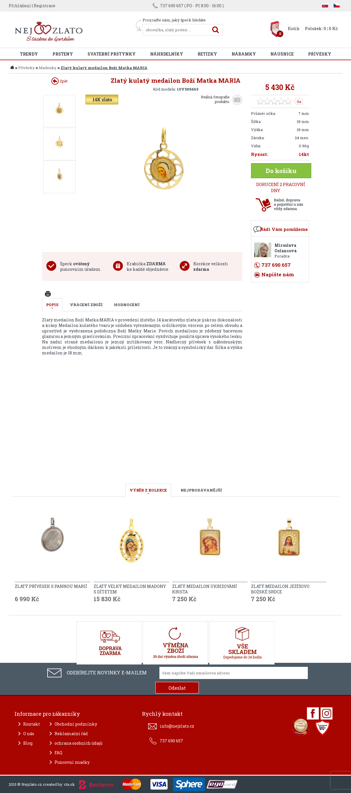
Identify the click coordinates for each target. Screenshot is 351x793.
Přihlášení (20, 5)
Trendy (29, 54)
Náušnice (282, 54)
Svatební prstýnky (112, 54)
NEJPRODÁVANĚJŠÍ (201, 490)
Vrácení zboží (86, 304)
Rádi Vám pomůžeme (284, 229)
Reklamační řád (71, 733)
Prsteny (62, 54)
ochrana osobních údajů (78, 743)
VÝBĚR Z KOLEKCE (148, 490)
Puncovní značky (72, 762)
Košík (294, 28)
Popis (52, 304)
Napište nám (277, 274)
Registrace (44, 5)
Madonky (48, 67)
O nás (28, 733)
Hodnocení (127, 304)
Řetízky (207, 54)
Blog (27, 743)
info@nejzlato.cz (177, 726)
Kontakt (31, 724)
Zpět (59, 81)
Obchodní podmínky (75, 724)
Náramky (244, 54)
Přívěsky (319, 54)
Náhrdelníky (166, 54)
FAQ (58, 752)
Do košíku (281, 171)
